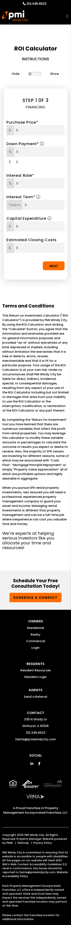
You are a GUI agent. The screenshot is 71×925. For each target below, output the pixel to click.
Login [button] (35, 648)
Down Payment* (25, 143)
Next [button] (53, 266)
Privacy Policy (42, 843)
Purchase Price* (22, 122)
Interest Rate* (20, 175)
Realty (35, 634)
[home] (15, 16)
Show (54, 74)
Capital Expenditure (28, 218)
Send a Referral (35, 697)
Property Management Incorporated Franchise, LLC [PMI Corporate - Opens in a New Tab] (35, 810)
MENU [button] (67, 16)
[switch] (35, 74)
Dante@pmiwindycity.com (35, 739)
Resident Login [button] (35, 677)
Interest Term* (23, 197)
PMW (9, 843)
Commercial (35, 641)
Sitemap (23, 843)
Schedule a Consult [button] (35, 597)
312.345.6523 (36, 4)
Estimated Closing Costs (31, 240)
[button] (31, 763)
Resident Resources (35, 670)
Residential (35, 628)
